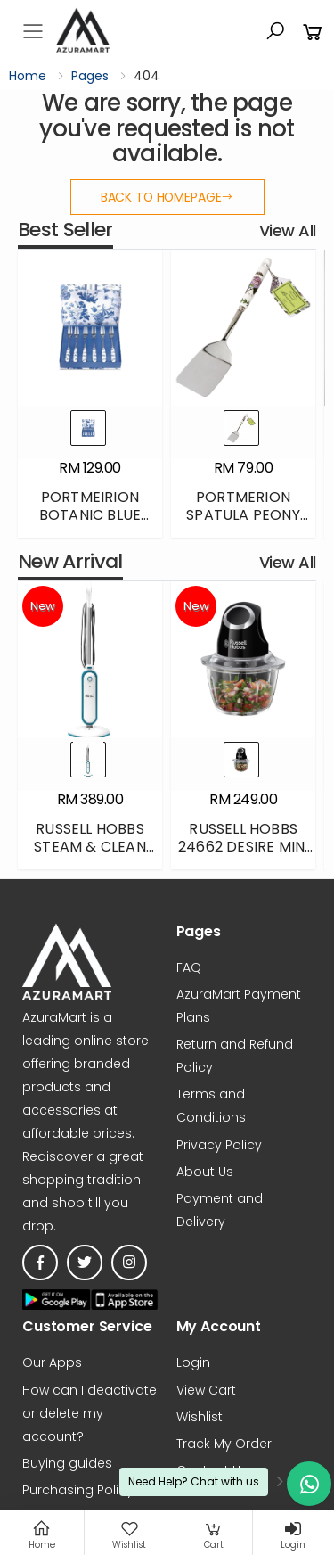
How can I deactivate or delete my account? (89, 1413)
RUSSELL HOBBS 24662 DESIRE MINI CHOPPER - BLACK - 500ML (243, 856)
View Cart (206, 1390)
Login (193, 1363)
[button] (275, 31)
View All (287, 230)
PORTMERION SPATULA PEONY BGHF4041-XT (243, 515)
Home (27, 76)
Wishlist (199, 1417)
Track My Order (224, 1443)
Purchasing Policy (78, 1490)
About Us (204, 1172)
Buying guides (67, 1463)
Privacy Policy (219, 1145)
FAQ (188, 967)
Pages (90, 76)
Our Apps (52, 1363)
